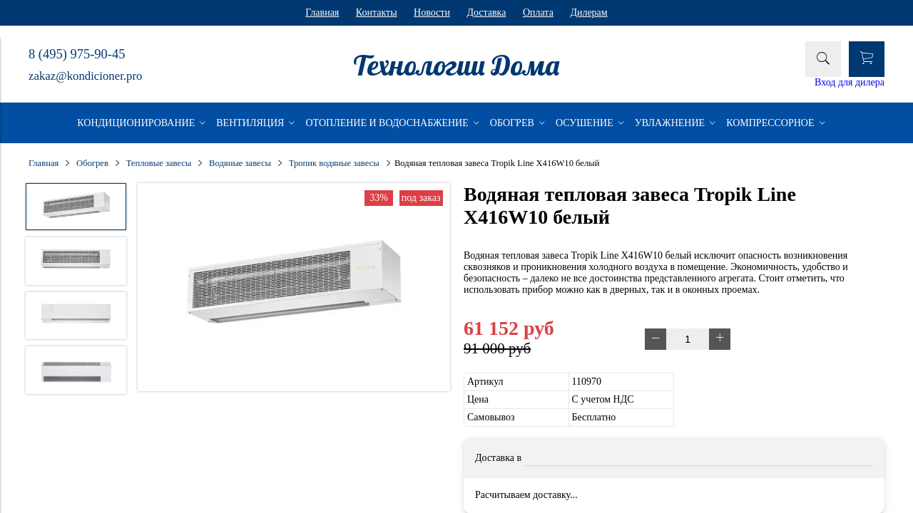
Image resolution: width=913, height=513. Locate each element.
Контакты (376, 12)
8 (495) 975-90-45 (77, 54)
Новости (432, 12)
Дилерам (588, 12)
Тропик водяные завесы (334, 163)
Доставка (486, 12)
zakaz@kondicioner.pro (85, 76)
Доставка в (498, 457)
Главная (322, 12)
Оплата (538, 12)
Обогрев (92, 163)
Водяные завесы (240, 163)
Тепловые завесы (159, 163)
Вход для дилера (849, 82)
